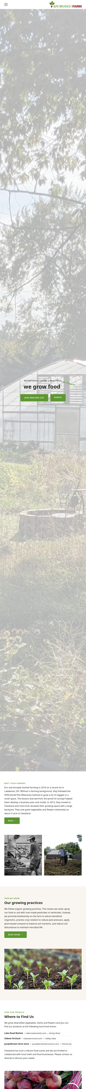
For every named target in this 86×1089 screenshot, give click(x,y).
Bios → (12, 820)
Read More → (15, 934)
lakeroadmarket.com (36, 1033)
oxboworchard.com (32, 1038)
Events (58, 397)
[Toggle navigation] (6, 4)
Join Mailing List (34, 397)
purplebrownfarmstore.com (45, 1043)
